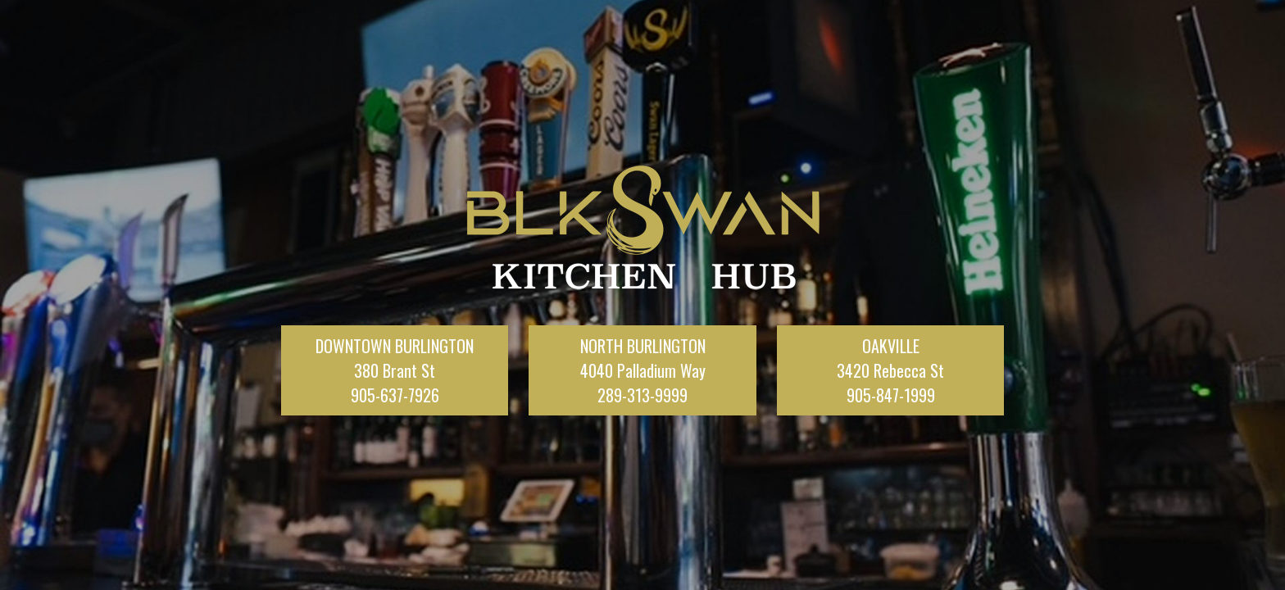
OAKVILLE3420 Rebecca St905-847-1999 (890, 370)
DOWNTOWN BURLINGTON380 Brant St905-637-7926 (395, 370)
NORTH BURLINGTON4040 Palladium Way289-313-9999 (643, 370)
